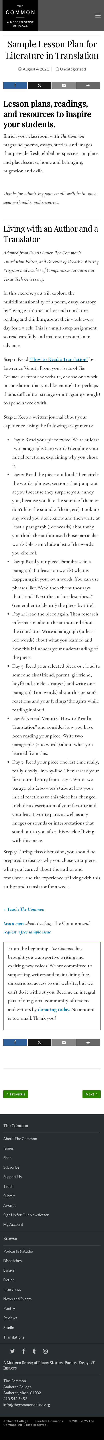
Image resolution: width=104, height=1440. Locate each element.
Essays (9, 1270)
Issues (8, 1148)
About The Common (20, 1138)
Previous (15, 1094)
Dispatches (12, 1260)
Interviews (12, 1289)
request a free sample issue (27, 932)
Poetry (9, 1308)
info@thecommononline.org (26, 1404)
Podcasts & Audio (18, 1251)
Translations (13, 1337)
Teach (8, 1186)
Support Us (12, 1176)
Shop (7, 1157)
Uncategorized (73, 69)
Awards (9, 1205)
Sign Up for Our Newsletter (26, 1215)
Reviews (10, 1318)
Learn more (13, 923)
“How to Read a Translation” (58, 359)
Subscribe (11, 1167)
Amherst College (15, 1421)
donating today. (54, 1009)
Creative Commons (49, 1421)
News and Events (17, 1299)
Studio (8, 1327)
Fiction (9, 1280)
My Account (13, 1224)
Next (92, 1094)
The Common (14, 1381)
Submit (9, 1196)
